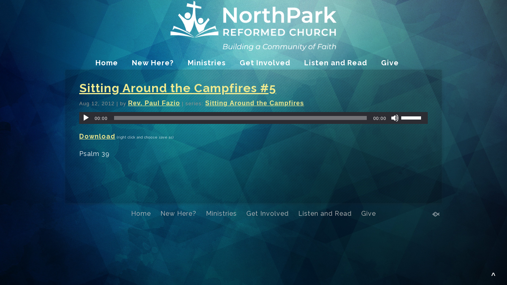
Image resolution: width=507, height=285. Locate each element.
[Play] (86, 118)
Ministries (207, 63)
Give (390, 63)
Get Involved (265, 63)
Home (106, 63)
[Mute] (395, 118)
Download (97, 136)
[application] (253, 118)
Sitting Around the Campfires (254, 103)
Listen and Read (335, 63)
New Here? (153, 63)
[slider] (240, 118)
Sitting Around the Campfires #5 (177, 88)
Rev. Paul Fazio (154, 103)
